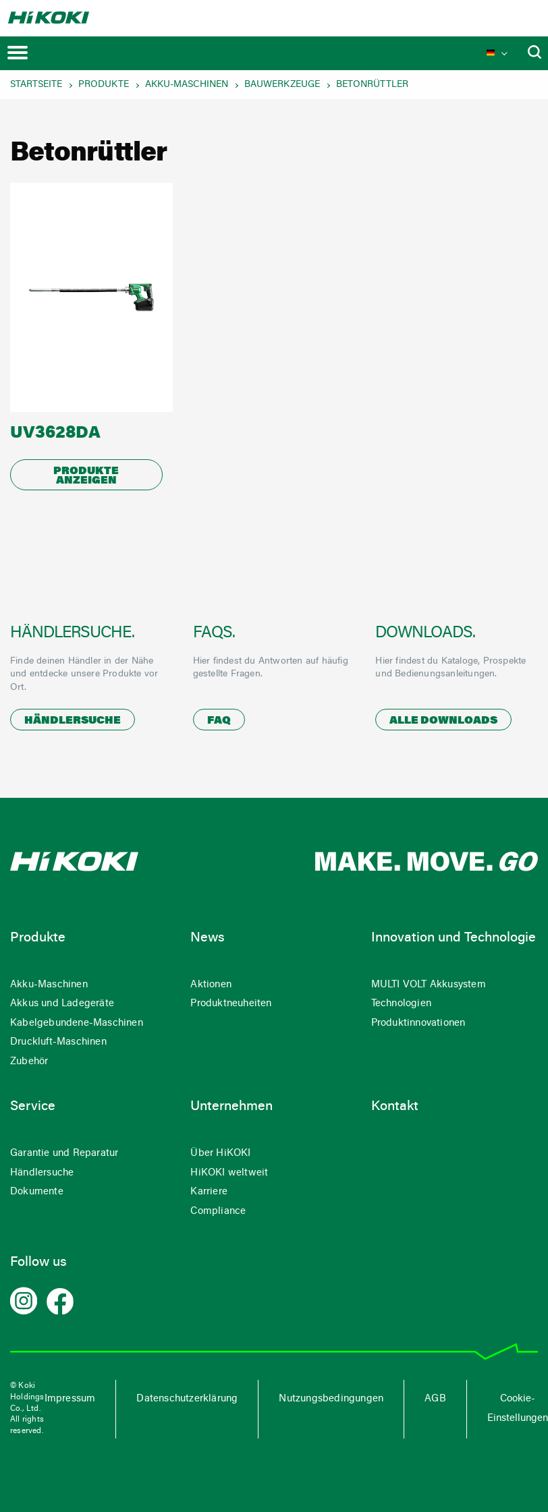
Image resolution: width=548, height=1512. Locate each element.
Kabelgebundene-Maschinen (76, 1023)
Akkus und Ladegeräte (62, 1004)
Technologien (401, 1004)
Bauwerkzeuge (282, 85)
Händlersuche (72, 721)
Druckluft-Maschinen (58, 1042)
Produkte (103, 85)
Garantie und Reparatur (64, 1153)
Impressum (70, 1399)
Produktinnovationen (418, 1023)
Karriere (208, 1192)
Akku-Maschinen (186, 85)
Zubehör (29, 1062)
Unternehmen (231, 1106)
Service (32, 1106)
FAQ (219, 721)
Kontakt (394, 1106)
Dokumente (36, 1192)
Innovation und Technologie (453, 938)
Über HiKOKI (220, 1153)
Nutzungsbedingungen (331, 1399)
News (207, 938)
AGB (435, 1399)
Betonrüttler (372, 85)
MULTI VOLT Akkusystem (428, 985)
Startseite (36, 85)
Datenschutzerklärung (187, 1399)
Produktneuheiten (230, 1004)
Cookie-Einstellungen (517, 1409)
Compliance (218, 1211)
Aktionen (210, 985)
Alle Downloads (443, 721)
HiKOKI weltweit (229, 1173)
